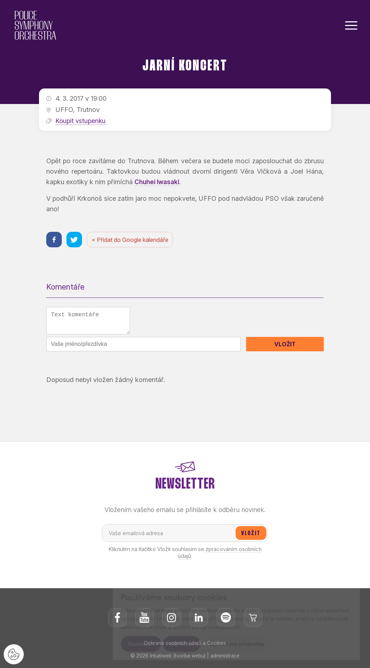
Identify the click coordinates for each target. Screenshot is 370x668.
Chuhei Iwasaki (157, 182)
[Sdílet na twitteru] (75, 240)
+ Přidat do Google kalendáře (131, 240)
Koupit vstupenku (81, 121)
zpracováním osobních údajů (220, 556)
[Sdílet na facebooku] (54, 240)
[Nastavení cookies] (14, 653)
